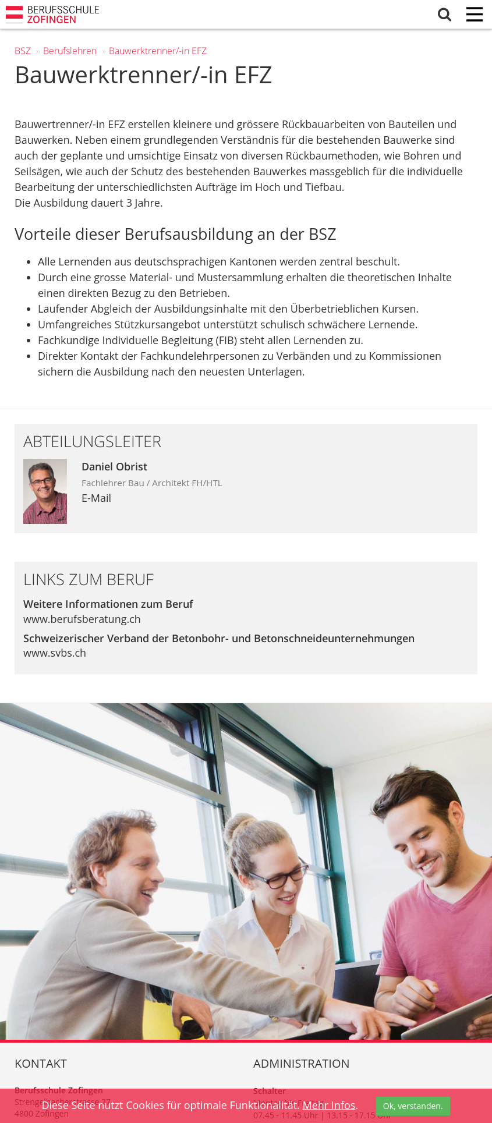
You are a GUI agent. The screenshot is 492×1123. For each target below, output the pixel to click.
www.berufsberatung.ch (82, 619)
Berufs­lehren (70, 50)
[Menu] (474, 15)
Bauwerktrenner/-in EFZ (158, 50)
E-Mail (96, 498)
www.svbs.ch (54, 653)
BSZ (23, 50)
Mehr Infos (328, 1104)
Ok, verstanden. (413, 1105)
